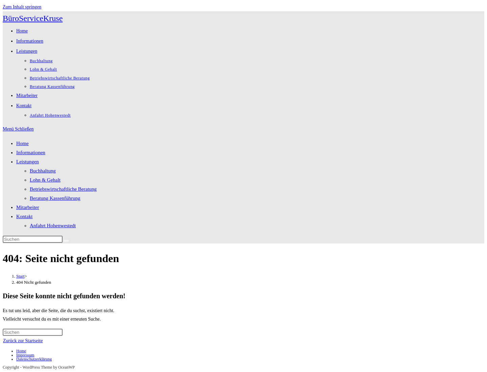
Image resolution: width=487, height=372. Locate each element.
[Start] (20, 276)
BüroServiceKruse (33, 18)
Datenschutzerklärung (34, 359)
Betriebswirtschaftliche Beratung (63, 189)
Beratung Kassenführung (55, 198)
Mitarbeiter (27, 207)
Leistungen (27, 161)
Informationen (30, 152)
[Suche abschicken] (66, 240)
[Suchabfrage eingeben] (33, 239)
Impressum (25, 355)
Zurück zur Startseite (23, 340)
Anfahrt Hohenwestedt (53, 225)
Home (22, 143)
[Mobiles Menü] (18, 129)
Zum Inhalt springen (22, 6)
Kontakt (24, 216)
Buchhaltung (43, 170)
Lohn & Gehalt (45, 180)
